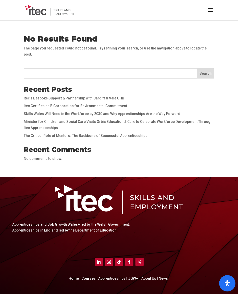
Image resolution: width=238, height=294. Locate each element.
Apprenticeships (112, 278)
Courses (88, 278)
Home (74, 278)
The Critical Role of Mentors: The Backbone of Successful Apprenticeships (85, 136)
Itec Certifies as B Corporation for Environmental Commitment (75, 106)
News (164, 278)
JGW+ (133, 278)
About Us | (149, 278)
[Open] (227, 283)
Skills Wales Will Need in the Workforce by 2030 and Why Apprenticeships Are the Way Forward (102, 114)
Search (205, 73)
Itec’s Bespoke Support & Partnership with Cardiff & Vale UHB (74, 98)
